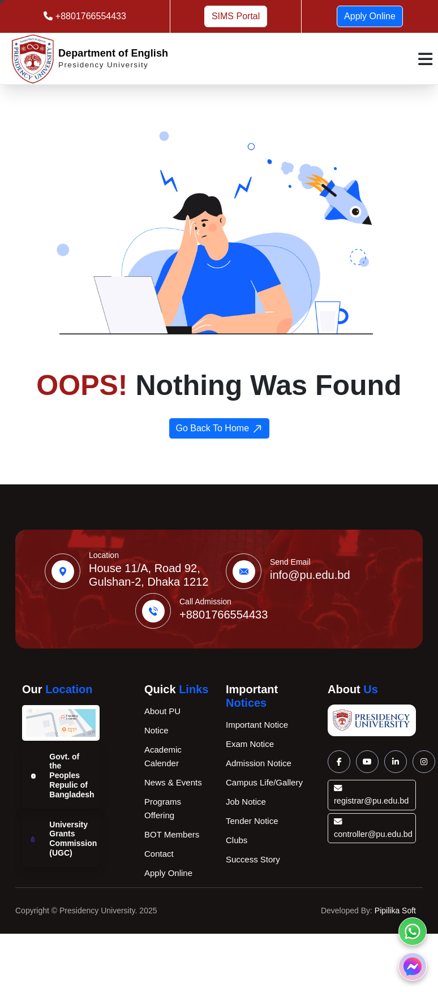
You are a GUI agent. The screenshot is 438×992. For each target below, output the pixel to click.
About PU (162, 711)
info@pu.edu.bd (310, 575)
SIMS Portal (236, 16)
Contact (159, 853)
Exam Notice (250, 744)
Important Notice (257, 724)
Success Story (253, 859)
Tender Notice (252, 821)
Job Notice (246, 801)
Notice (156, 730)
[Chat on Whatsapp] (412, 931)
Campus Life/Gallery (264, 782)
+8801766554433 (89, 16)
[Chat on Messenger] (412, 966)
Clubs (236, 840)
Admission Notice (258, 763)
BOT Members (171, 834)
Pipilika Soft (395, 910)
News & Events (173, 782)
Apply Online (370, 16)
